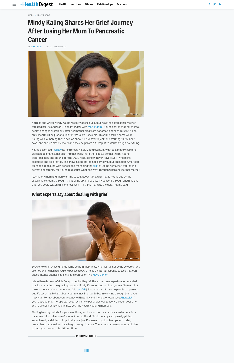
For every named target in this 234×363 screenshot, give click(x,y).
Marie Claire (95, 126)
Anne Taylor (36, 47)
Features (122, 4)
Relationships (105, 4)
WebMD (81, 289)
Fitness (89, 4)
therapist (126, 297)
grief (95, 165)
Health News (43, 15)
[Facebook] (209, 5)
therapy (57, 149)
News (31, 15)
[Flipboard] (214, 5)
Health (63, 4)
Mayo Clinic (100, 274)
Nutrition (75, 4)
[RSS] (219, 5)
